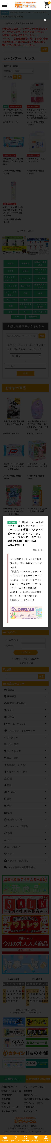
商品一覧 (5, 1138)
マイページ (46, 1138)
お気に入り (15, 1138)
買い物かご (35, 1138)
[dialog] (25, 571)
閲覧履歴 (25, 1138)
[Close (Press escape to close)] (44, 19)
